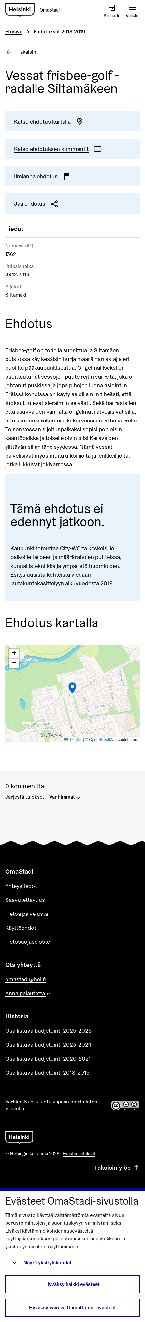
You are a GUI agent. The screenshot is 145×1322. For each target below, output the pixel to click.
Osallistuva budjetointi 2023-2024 (48, 1044)
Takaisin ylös (117, 1167)
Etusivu (13, 31)
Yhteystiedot (21, 885)
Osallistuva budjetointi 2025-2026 (48, 1030)
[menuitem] (65, 796)
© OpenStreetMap (101, 739)
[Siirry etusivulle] (35, 10)
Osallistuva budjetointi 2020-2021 (48, 1058)
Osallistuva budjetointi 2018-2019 (47, 1072)
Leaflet (73, 739)
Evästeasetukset (79, 1153)
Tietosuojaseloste (27, 941)
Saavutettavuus (25, 899)
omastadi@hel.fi (25, 979)
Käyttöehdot (20, 927)
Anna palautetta (46, 993)
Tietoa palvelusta (26, 913)
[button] (72, 688)
